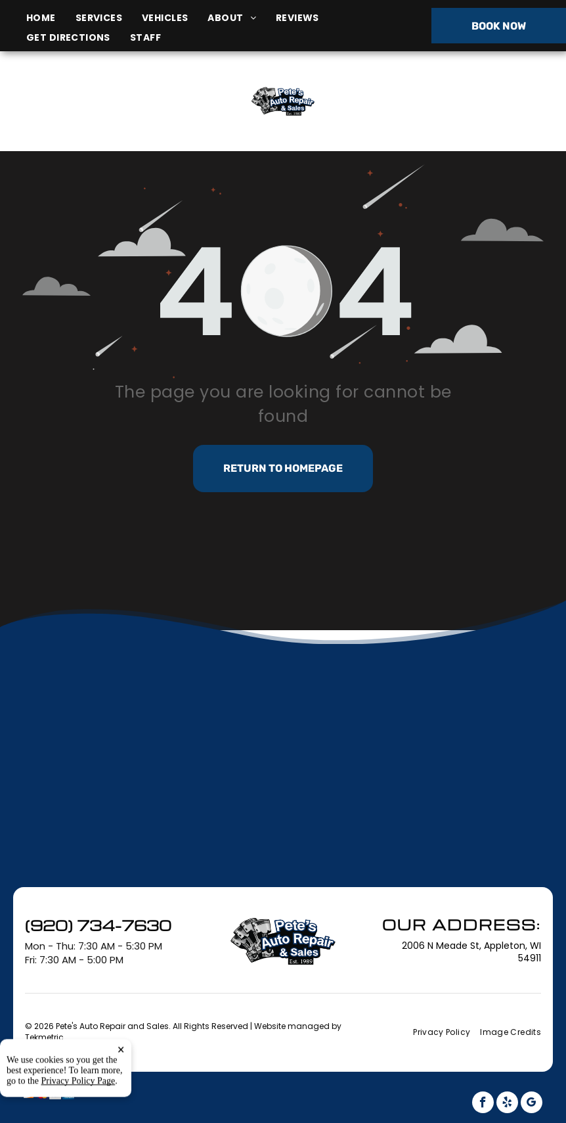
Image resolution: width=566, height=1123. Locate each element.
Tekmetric (44, 1037)
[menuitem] (51, 18)
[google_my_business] (531, 1103)
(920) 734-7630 (471, 101)
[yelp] (507, 1103)
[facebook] (483, 1103)
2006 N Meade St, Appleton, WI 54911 (98, 116)
